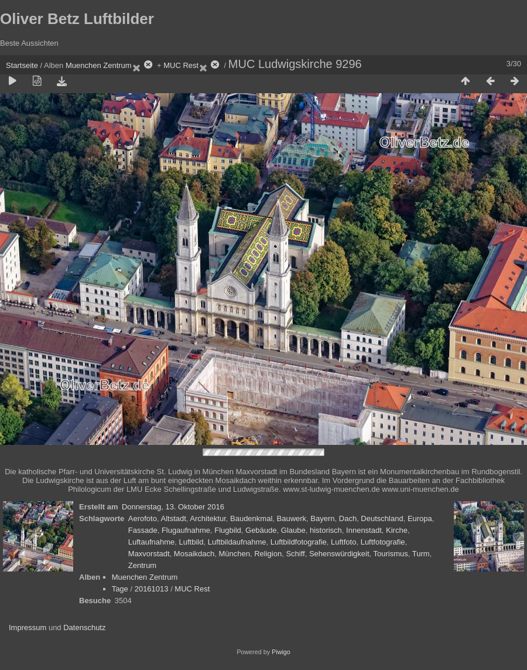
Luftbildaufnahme (237, 542)
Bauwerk (292, 518)
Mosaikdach (194, 553)
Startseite (22, 65)
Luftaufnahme (151, 542)
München (233, 553)
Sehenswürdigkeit (339, 553)
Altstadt (173, 518)
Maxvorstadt (149, 553)
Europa (420, 518)
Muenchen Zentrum (99, 65)
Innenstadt (364, 530)
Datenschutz (84, 627)
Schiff (295, 553)
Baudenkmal (251, 518)
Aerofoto (142, 518)
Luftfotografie (383, 542)
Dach (348, 518)
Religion (268, 553)
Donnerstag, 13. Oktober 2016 (173, 506)
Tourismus (391, 553)
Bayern (322, 518)
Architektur (207, 518)
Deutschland (382, 518)
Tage (120, 588)
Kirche (397, 530)
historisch (326, 530)
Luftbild (191, 542)
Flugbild (227, 530)
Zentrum (142, 565)
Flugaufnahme (186, 530)
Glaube (293, 530)
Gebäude (261, 530)
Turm (421, 553)
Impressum (27, 627)
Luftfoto (343, 542)
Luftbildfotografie (299, 542)
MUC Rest (181, 65)
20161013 (152, 588)
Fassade (143, 530)
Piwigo (281, 651)
